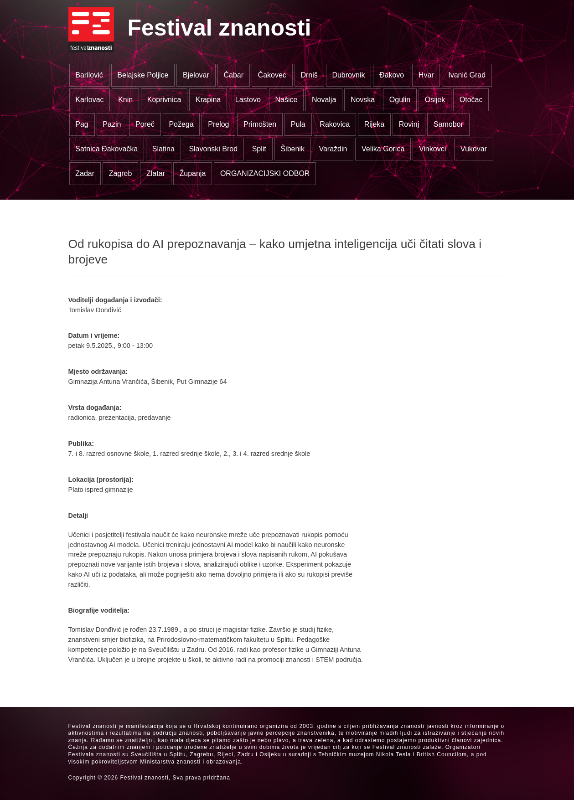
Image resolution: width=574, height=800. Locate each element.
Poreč (145, 124)
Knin (125, 99)
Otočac (471, 99)
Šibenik (292, 149)
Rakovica (335, 124)
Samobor (448, 124)
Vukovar (473, 149)
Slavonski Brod (213, 149)
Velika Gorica (383, 149)
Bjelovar (196, 75)
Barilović (89, 75)
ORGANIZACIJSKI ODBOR (265, 173)
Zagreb (120, 173)
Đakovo (391, 75)
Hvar (426, 75)
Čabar (233, 75)
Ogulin (399, 99)
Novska (363, 99)
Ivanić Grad (467, 75)
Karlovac (89, 99)
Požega (181, 124)
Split (259, 149)
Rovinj (409, 124)
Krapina (208, 99)
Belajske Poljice (142, 75)
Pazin (112, 124)
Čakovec (272, 75)
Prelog (218, 124)
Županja (192, 173)
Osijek (435, 99)
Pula (298, 124)
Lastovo (248, 99)
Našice (286, 99)
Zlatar (155, 173)
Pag (81, 124)
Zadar (84, 173)
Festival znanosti (219, 28)
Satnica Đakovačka (106, 149)
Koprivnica (164, 99)
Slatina (163, 149)
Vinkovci (432, 149)
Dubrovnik (348, 75)
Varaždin (333, 149)
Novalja (324, 99)
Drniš (308, 75)
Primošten (259, 124)
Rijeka (374, 124)
